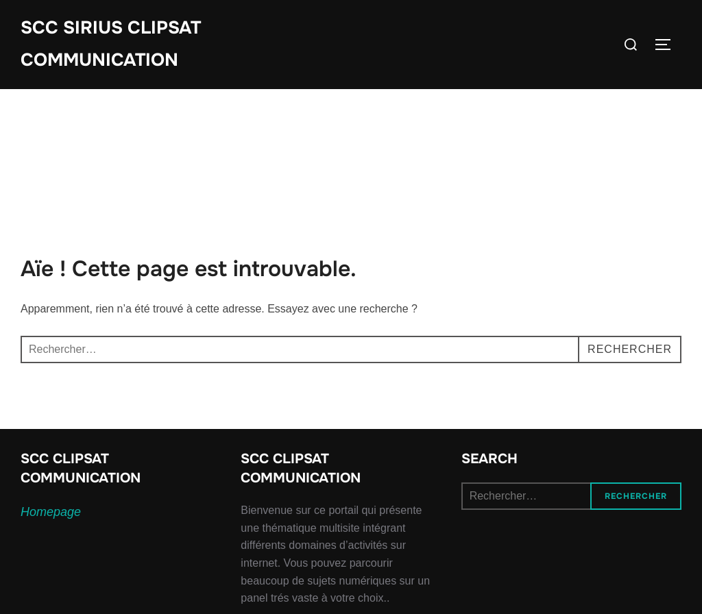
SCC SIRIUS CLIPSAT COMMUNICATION (111, 43)
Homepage (51, 512)
